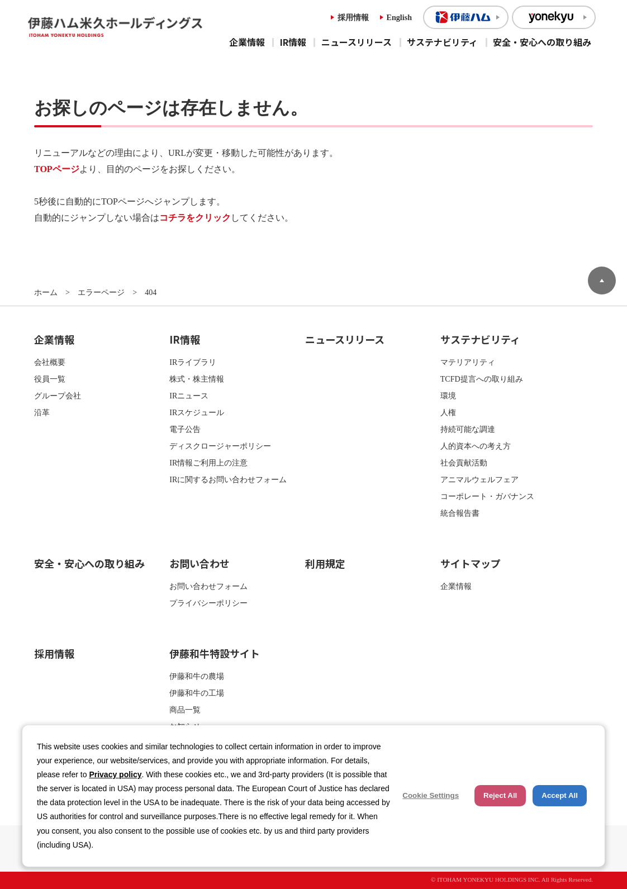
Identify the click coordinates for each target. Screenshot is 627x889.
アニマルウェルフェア (479, 479)
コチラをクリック (195, 217)
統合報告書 (459, 512)
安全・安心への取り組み (542, 42)
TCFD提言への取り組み (481, 378)
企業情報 (247, 42)
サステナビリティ (442, 42)
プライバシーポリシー (208, 602)
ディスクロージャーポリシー (220, 445)
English (399, 17)
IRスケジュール (196, 412)
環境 (448, 395)
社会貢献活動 (463, 462)
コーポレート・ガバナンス (487, 496)
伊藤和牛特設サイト (214, 653)
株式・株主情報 (196, 378)
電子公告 (185, 429)
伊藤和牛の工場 (196, 692)
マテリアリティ (467, 362)
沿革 (42, 412)
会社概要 (49, 362)
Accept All (560, 795)
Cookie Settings (430, 795)
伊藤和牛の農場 (196, 676)
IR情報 (293, 42)
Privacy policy (115, 774)
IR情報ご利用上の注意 (208, 462)
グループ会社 (57, 395)
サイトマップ (470, 563)
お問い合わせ (199, 563)
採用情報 (353, 17)
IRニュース (188, 395)
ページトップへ (602, 280)
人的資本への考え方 (475, 445)
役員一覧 (49, 378)
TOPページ (56, 169)
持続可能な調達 (467, 429)
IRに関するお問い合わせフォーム (228, 479)
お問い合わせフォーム (208, 586)
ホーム (46, 292)
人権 (448, 412)
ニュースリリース (356, 42)
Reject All (500, 795)
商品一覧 (185, 709)
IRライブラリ (192, 362)
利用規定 (325, 563)
